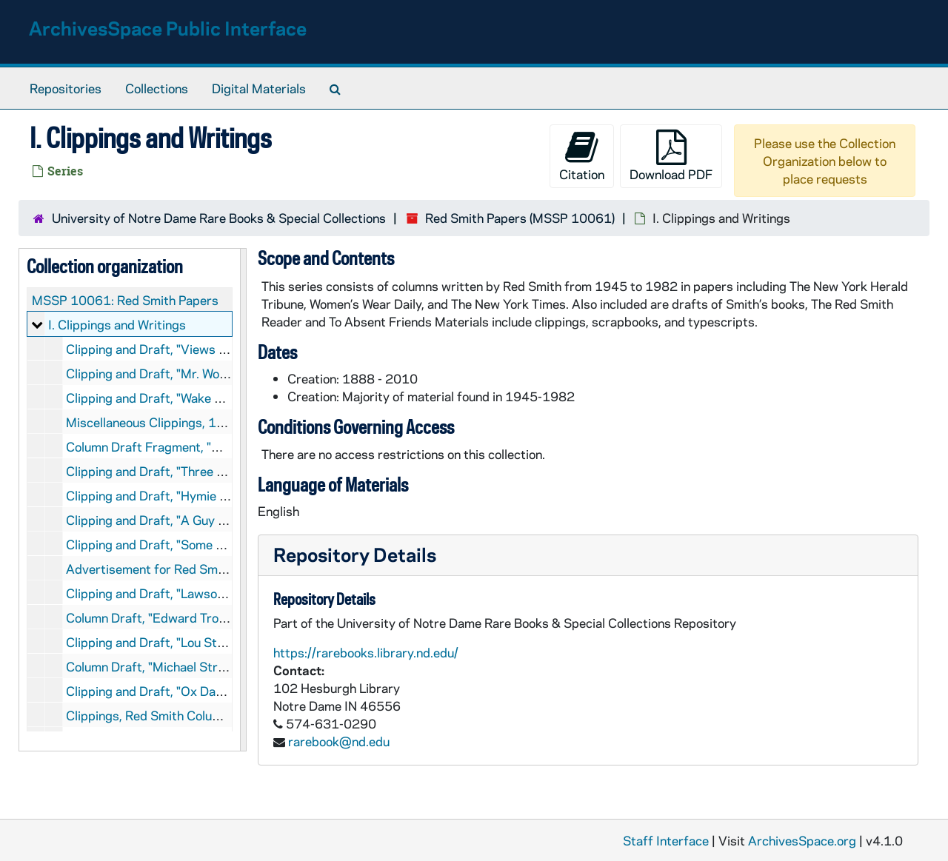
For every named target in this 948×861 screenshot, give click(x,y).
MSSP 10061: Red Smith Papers (125, 300)
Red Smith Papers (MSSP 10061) (520, 218)
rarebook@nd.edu (339, 741)
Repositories (65, 88)
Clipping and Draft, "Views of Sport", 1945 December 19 (228, 349)
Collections (156, 88)
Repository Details (354, 554)
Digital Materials (259, 88)
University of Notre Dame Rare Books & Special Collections (219, 218)
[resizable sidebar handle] (243, 500)
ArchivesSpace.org (802, 840)
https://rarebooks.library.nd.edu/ (365, 652)
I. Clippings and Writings (117, 324)
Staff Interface (666, 840)
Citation (581, 156)
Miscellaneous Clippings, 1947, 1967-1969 (191, 422)
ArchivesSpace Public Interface (168, 28)
